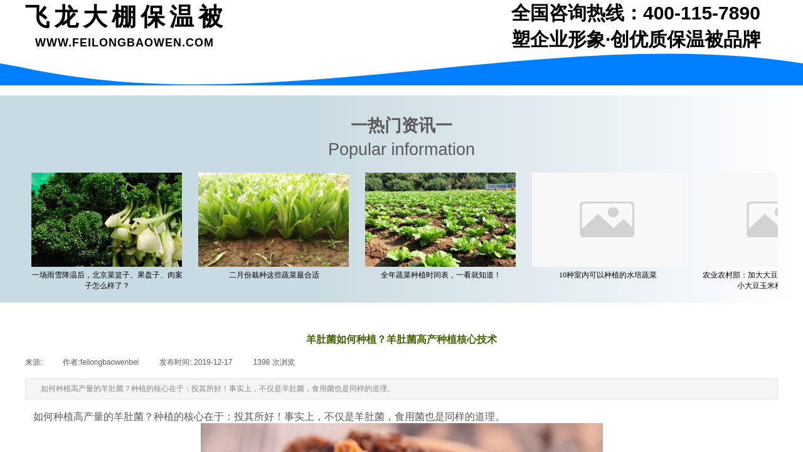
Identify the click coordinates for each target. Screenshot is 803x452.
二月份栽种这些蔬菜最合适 (276, 275)
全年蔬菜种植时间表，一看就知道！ (443, 275)
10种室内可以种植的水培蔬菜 (610, 275)
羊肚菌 (129, 416)
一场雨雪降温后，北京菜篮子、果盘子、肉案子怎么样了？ (110, 280)
